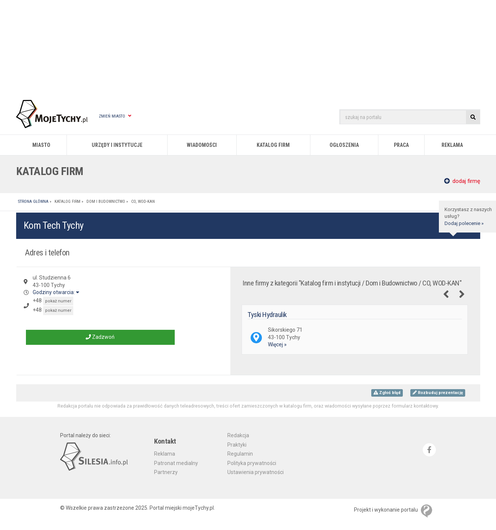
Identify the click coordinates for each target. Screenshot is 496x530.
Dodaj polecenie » (464, 223)
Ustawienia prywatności (255, 472)
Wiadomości (202, 145)
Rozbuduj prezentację (438, 392)
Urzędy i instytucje (117, 145)
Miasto (41, 145)
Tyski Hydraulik (267, 314)
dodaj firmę (462, 181)
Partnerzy (166, 472)
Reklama (452, 145)
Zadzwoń (100, 337)
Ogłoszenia (344, 145)
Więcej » (277, 344)
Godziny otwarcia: (56, 292)
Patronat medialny (176, 463)
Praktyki (236, 445)
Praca (401, 145)
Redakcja (238, 435)
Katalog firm (273, 145)
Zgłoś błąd (387, 392)
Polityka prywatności (251, 463)
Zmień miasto (115, 116)
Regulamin (240, 454)
